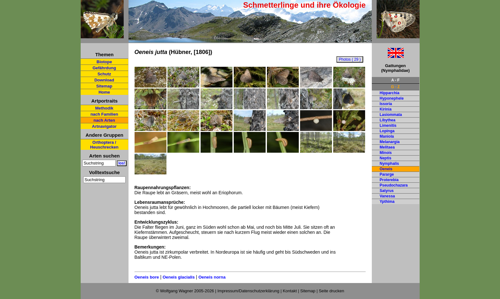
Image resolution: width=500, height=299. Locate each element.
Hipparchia (390, 93)
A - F (395, 80)
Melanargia (390, 142)
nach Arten (104, 120)
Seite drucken (331, 290)
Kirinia (386, 109)
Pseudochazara (394, 185)
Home (104, 92)
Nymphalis (389, 163)
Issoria (386, 104)
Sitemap (104, 86)
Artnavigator (104, 126)
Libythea (387, 120)
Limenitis (388, 125)
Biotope (104, 61)
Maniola (387, 136)
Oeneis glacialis (179, 277)
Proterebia (389, 180)
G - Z (395, 87)
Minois (386, 152)
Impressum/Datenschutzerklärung (248, 290)
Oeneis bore (147, 277)
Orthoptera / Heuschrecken (104, 145)
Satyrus (387, 190)
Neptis (386, 158)
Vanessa (387, 196)
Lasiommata (391, 114)
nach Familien (104, 114)
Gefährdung (104, 67)
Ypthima (387, 201)
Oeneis (386, 169)
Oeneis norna (211, 277)
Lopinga (387, 131)
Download (104, 80)
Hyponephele (392, 98)
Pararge (387, 174)
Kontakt (290, 290)
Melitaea (387, 147)
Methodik (104, 108)
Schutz (104, 74)
